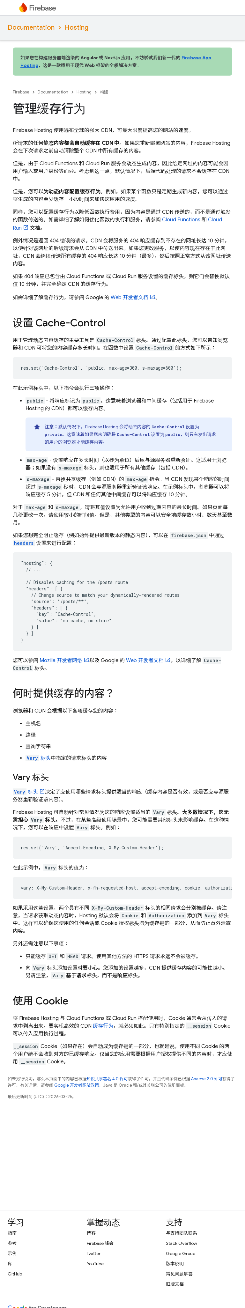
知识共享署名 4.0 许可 (107, 1079)
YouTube (95, 1264)
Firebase (21, 92)
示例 (12, 1253)
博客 (91, 1233)
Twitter (93, 1253)
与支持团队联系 (181, 1233)
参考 (12, 1243)
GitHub (15, 1274)
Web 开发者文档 (129, 297)
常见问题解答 (179, 1274)
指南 (12, 1233)
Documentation (31, 28)
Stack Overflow (181, 1243)
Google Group (180, 1253)
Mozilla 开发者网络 (61, 660)
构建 (104, 92)
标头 (38, 758)
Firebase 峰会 (100, 1243)
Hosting (76, 28)
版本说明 (175, 1264)
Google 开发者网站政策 (76, 1085)
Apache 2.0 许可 (206, 1079)
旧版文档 (175, 1284)
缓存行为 (103, 1026)
